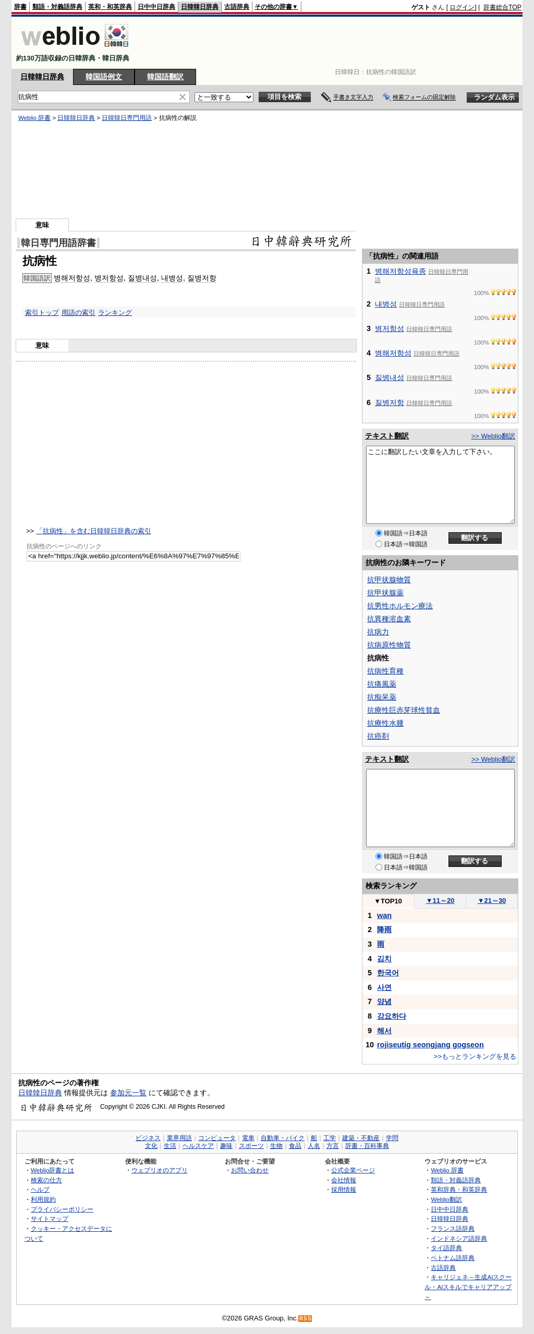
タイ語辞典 (446, 1247)
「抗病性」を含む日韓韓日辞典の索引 (93, 531)
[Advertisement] (331, 42)
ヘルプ (40, 1189)
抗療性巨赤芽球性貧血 (403, 710)
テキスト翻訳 (387, 436)
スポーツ (251, 1146)
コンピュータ (217, 1138)
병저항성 (109, 278)
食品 (295, 1146)
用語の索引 (78, 312)
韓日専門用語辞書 (58, 243)
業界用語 (179, 1138)
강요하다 (391, 1016)
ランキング (115, 312)
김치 (384, 958)
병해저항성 (72, 278)
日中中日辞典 (156, 7)
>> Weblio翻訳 (493, 436)
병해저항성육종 (400, 271)
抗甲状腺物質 (389, 580)
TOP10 (388, 901)
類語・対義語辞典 (57, 7)
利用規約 (43, 1199)
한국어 (388, 973)
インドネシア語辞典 (459, 1238)
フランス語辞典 (453, 1228)
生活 (170, 1146)
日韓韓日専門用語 (127, 118)
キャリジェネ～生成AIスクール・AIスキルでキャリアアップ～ (468, 1287)
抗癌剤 (378, 736)
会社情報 (343, 1180)
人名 (314, 1146)
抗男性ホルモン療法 (400, 606)
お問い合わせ (250, 1170)
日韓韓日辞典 (200, 7)
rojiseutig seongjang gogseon (430, 1045)
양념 (384, 1001)
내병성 (172, 278)
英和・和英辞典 (110, 7)
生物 (276, 1146)
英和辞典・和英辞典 (459, 1189)
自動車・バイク (283, 1138)
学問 (392, 1138)
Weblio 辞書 (34, 118)
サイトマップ (49, 1218)
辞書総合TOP (502, 7)
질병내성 (142, 278)
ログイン (462, 7)
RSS (305, 1318)
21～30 (492, 900)
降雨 (384, 929)
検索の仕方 (46, 1180)
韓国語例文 (104, 76)
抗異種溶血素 (389, 619)
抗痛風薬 (381, 684)
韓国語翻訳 (165, 76)
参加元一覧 (128, 1092)
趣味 (226, 1146)
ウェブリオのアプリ (159, 1170)
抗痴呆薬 (381, 697)
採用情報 (343, 1189)
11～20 (440, 900)
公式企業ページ (353, 1170)
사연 (384, 987)
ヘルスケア (198, 1146)
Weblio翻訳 (446, 1199)
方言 (332, 1146)
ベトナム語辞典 (453, 1257)
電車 (248, 1138)
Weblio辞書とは (52, 1170)
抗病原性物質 (389, 645)
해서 (384, 1030)
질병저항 (201, 278)
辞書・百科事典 (367, 1146)
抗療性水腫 (385, 723)
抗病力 (378, 632)
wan (384, 915)
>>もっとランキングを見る (475, 1056)
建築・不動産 (361, 1138)
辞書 (20, 7)
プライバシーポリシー (62, 1209)
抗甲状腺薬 (385, 593)
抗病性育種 (385, 671)
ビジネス (148, 1138)
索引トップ (42, 312)
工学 (329, 1138)
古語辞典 (236, 7)
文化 (151, 1146)
